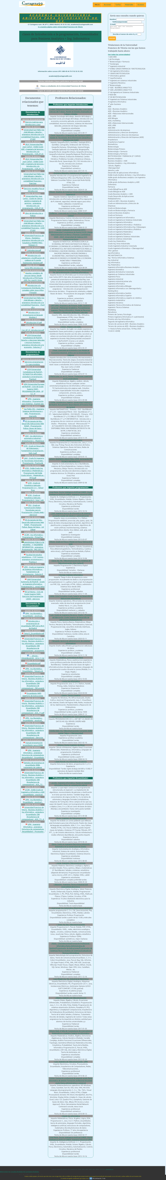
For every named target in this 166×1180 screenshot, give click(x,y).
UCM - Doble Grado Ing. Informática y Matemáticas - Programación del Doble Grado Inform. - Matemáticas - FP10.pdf (33, 473)
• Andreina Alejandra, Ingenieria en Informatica (71, 173)
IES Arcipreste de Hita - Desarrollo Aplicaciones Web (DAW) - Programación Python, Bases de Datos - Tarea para (33, 426)
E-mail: (113, 24)
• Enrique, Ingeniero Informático (71, 575)
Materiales (129, 5)
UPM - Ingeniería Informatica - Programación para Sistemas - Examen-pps (33, 401)
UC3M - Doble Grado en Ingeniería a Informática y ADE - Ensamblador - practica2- (32, 792)
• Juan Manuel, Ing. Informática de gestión (71, 761)
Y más (103, 1178)
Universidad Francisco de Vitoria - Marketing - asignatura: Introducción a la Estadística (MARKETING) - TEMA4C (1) (33, 240)
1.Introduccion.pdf (33, 250)
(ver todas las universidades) (119, 56)
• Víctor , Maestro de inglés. (70, 327)
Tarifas (118, 5)
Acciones (107, 5)
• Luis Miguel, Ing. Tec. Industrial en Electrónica (71, 979)
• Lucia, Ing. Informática (71, 681)
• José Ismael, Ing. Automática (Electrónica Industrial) (70, 908)
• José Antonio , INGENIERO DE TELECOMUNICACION (70, 717)
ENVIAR (112, 40)
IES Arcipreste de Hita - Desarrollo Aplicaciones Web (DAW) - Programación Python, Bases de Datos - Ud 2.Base (33, 524)
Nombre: (113, 19)
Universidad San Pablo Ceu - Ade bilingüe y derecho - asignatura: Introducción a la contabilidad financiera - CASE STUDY (33, 134)
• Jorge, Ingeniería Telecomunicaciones (71, 863)
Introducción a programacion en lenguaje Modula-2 (33, 315)
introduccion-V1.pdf (33, 322)
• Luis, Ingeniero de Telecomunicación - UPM (71, 1062)
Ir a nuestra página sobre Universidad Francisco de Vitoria (60, 27)
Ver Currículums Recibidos (31, 1171)
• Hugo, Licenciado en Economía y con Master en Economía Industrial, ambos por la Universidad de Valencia (70, 352)
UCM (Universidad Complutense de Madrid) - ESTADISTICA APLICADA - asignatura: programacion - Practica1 (32, 374)
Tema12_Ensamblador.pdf (33, 633)
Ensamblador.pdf (33, 663)
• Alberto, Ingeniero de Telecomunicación (70, 998)
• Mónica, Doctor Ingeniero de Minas (71, 745)
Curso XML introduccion (32, 268)
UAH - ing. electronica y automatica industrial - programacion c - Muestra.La (33, 438)
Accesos (141, 5)
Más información (97, 1178)
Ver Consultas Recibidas (15, 1171)
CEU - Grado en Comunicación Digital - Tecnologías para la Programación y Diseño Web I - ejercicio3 (33, 510)
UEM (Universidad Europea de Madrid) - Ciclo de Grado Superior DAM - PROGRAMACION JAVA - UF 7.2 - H (32, 389)
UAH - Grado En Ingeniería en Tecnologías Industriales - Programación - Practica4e (33, 460)
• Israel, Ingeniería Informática (70, 440)
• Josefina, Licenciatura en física (70, 657)
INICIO (97, 5)
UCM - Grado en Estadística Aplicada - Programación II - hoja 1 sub (33, 497)
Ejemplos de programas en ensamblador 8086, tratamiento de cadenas (32, 765)
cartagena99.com (109, 1169)
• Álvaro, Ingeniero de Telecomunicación (70, 818)
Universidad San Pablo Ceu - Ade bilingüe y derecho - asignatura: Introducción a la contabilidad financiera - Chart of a (33, 302)
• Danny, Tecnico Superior (71, 695)
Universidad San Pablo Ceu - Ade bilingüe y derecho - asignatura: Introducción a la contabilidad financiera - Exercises (32, 178)
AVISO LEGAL (4, 1171)
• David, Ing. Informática (71, 1116)
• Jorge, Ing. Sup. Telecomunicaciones (70, 925)
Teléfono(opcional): (119, 22)
